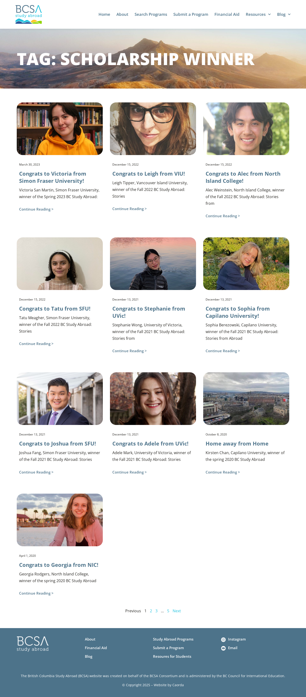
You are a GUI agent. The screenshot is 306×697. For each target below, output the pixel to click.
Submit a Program (190, 14)
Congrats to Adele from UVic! (150, 443)
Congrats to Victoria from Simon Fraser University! (52, 177)
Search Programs (151, 14)
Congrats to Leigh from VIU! (148, 173)
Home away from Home (237, 443)
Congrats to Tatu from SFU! (54, 308)
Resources (258, 14)
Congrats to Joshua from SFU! (57, 443)
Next (177, 610)
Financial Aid (227, 14)
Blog (284, 14)
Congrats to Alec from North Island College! (243, 177)
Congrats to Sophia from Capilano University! (238, 312)
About (122, 14)
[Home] (28, 14)
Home (104, 14)
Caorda (178, 685)
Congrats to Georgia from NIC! (58, 564)
